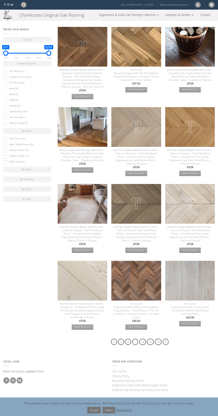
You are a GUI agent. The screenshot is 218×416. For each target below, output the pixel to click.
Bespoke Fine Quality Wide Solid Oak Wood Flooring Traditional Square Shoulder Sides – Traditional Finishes (82, 157)
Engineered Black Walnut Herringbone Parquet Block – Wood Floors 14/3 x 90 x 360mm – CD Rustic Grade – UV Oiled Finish (136, 312)
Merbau (14, 105)
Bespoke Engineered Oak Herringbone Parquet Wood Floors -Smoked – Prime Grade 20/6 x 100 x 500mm (136, 77)
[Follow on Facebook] (5, 5)
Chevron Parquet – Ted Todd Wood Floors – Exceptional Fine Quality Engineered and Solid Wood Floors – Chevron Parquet (136, 158)
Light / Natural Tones (21, 144)
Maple (14, 100)
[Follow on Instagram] (8, 5)
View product (83, 96)
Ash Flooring (16, 71)
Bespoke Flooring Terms (128, 381)
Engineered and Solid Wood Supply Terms (140, 385)
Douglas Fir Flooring (20, 77)
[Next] (166, 342)
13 (150, 342)
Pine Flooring (17, 117)
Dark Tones (17, 138)
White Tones (17, 161)
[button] (24, 5)
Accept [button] (94, 410)
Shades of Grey (19, 156)
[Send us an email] (12, 5)
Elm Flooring (16, 82)
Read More (124, 410)
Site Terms (119, 371)
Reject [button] (109, 410)
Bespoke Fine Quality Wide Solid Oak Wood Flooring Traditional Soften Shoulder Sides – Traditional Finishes (190, 77)
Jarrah (13, 88)
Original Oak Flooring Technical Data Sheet (140, 390)
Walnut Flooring (18, 123)
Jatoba (13, 94)
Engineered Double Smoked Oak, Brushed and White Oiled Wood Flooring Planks (190, 310)
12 (142, 342)
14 (158, 342)
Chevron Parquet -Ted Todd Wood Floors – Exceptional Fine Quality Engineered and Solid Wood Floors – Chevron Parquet (190, 235)
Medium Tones (19, 150)
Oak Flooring (18, 111)
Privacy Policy (120, 376)
